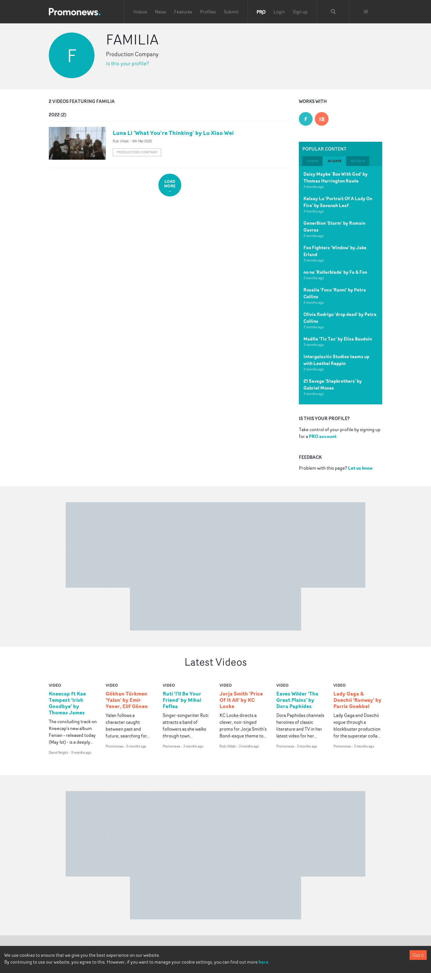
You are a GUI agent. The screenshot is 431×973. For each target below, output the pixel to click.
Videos (140, 12)
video (55, 685)
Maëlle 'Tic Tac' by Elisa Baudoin (337, 338)
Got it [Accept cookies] (418, 955)
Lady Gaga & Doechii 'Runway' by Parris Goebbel (357, 700)
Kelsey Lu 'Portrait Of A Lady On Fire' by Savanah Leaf (337, 202)
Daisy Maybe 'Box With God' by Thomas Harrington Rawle (335, 177)
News (160, 12)
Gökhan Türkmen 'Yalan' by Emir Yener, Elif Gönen (127, 700)
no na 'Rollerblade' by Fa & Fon (335, 272)
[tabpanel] (340, 285)
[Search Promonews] (333, 11)
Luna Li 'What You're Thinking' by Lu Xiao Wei (173, 132)
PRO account (323, 436)
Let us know (360, 468)
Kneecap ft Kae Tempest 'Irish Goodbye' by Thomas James (67, 703)
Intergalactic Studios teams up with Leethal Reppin (336, 360)
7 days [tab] (312, 161)
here (263, 961)
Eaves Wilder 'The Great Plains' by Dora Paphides (297, 700)
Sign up (300, 12)
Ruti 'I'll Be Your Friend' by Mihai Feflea (182, 700)
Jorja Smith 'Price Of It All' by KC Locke (241, 700)
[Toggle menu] (366, 11)
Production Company (137, 152)
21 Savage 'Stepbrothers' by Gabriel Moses (332, 384)
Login (279, 12)
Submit (231, 12)
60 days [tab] (358, 161)
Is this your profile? (127, 63)
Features (183, 12)
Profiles (208, 12)
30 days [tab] (334, 161)
